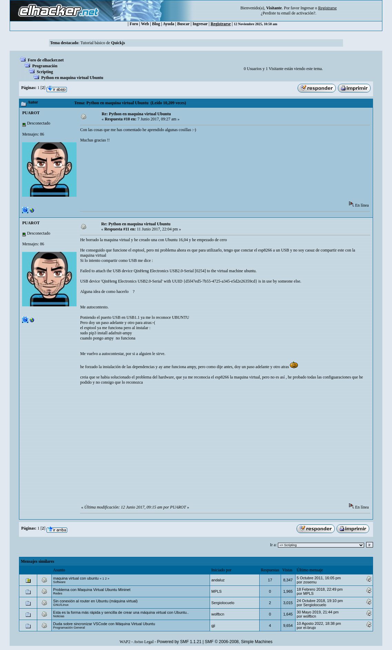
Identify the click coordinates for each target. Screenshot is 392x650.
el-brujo (309, 628)
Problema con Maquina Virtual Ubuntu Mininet (91, 590)
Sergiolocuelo (222, 603)
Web (145, 23)
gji (213, 625)
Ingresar (307, 8)
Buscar (183, 23)
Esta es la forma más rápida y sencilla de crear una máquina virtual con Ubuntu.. (121, 612)
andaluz (218, 580)
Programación (44, 65)
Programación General (69, 627)
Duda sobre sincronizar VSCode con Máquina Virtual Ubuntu (104, 624)
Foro (134, 23)
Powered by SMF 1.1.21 (179, 641)
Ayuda (168, 23)
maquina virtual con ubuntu (76, 578)
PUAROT (31, 112)
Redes (57, 593)
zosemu (310, 582)
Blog (156, 23)
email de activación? (298, 13)
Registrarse (221, 23)
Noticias (58, 616)
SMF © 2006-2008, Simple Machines (238, 641)
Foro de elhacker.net (45, 60)
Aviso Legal (143, 641)
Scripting (45, 71)
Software (59, 582)
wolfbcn (217, 614)
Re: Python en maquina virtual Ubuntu (136, 113)
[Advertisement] (205, 168)
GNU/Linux (61, 605)
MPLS (216, 591)
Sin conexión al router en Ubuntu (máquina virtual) (95, 601)
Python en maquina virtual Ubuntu (72, 77)
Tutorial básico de (102, 42)
